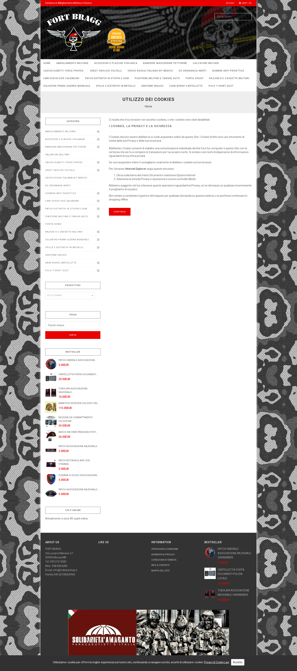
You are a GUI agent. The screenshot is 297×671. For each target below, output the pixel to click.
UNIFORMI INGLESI (152, 86)
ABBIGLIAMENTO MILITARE (72, 63)
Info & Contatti (160, 565)
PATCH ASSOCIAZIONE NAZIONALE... (79, 446)
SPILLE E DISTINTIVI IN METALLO (116, 86)
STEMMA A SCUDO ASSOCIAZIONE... (79, 475)
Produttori (73, 285)
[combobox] (70, 295)
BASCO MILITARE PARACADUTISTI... (78, 432)
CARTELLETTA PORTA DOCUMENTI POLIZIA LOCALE (231, 574)
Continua (120, 212)
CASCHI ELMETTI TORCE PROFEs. (63, 70)
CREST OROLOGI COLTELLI (106, 70)
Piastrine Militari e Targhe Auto (157, 78)
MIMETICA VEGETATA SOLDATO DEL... (79, 403)
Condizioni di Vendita (164, 560)
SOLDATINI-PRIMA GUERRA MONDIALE (66, 86)
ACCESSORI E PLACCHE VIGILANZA (116, 63)
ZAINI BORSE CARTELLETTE (186, 86)
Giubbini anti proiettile (228, 70)
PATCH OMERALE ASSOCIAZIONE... (78, 360)
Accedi (230, 3)
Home (47, 63)
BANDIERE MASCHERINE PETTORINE (165, 63)
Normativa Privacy (163, 554)
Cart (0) (245, 3)
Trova (73, 315)
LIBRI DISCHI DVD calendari (61, 78)
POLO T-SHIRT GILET (221, 86)
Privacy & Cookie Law (216, 668)
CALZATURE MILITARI (206, 63)
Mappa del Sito (160, 570)
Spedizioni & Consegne (164, 549)
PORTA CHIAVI (194, 78)
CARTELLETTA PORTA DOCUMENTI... (78, 374)
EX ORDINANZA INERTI (192, 70)
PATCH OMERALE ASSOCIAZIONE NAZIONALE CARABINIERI (234, 553)
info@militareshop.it (65, 570)
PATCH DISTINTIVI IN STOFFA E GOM (107, 78)
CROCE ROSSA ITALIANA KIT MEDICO (150, 70)
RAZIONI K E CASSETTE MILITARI (229, 78)
